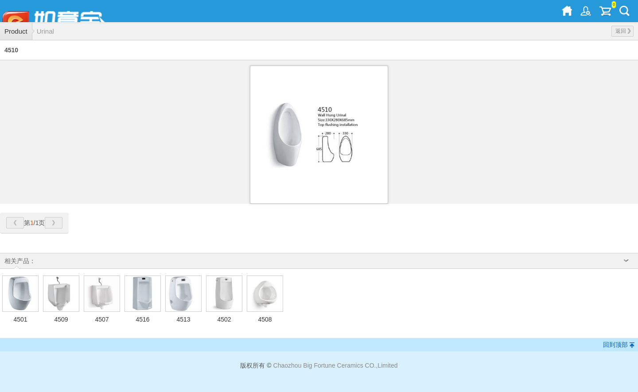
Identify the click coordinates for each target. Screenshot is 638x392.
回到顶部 (615, 344)
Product (15, 31)
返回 (623, 31)
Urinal (45, 31)
